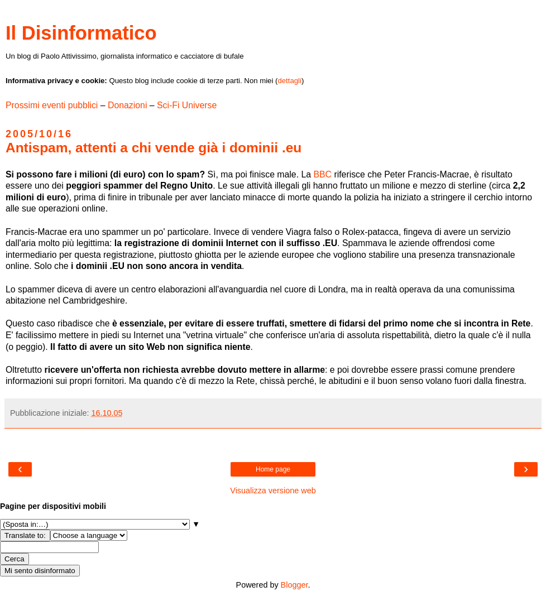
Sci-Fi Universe (187, 105)
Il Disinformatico (81, 33)
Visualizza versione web (272, 490)
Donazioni (127, 105)
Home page (273, 469)
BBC (323, 174)
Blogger (294, 584)
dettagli (289, 80)
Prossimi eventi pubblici (52, 105)
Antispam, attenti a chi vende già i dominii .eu (153, 147)
